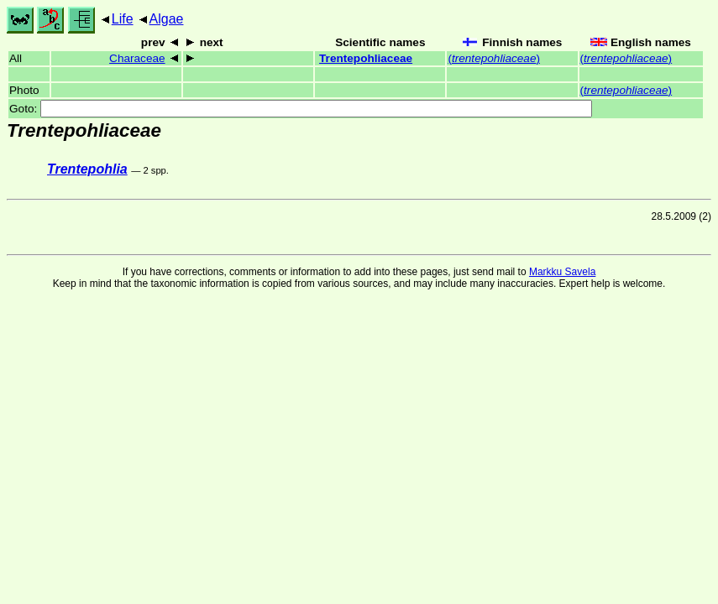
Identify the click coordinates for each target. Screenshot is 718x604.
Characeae (137, 58)
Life (123, 19)
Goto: (300, 108)
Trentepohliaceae (365, 58)
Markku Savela (562, 272)
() (494, 58)
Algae (166, 19)
